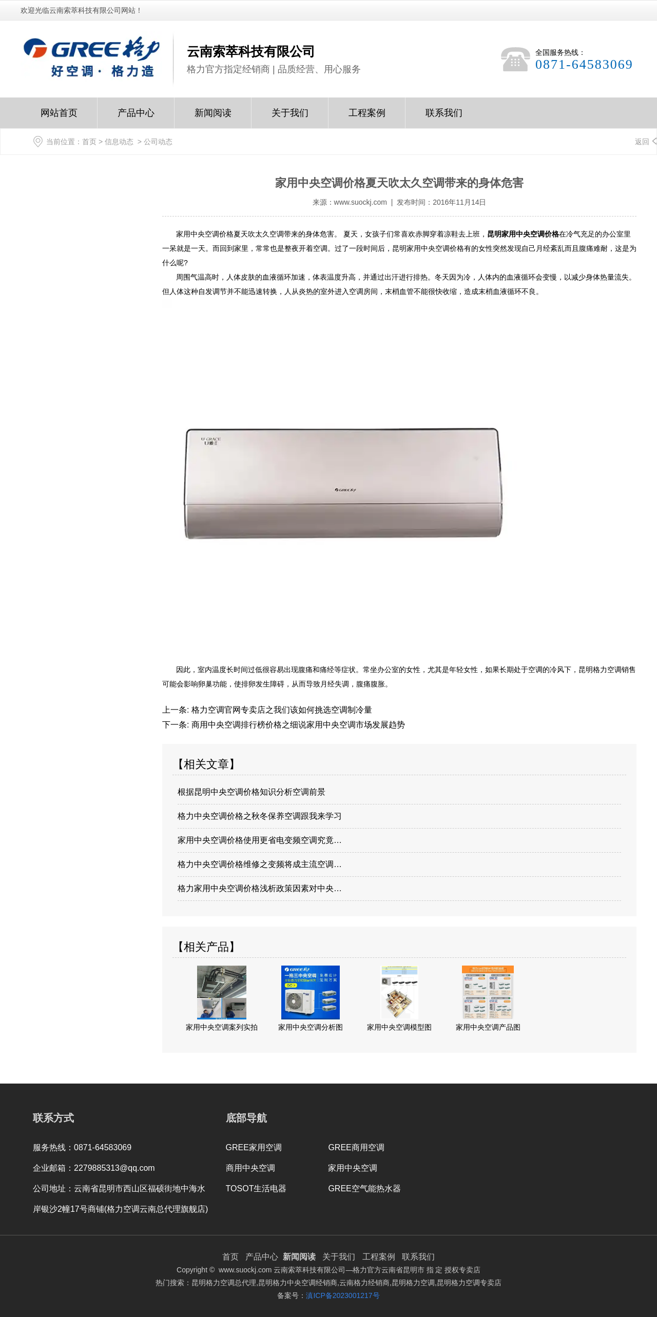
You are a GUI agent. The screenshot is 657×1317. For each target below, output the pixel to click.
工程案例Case (367, 118)
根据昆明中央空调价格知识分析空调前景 (251, 792)
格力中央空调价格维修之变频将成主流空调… (260, 864)
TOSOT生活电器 (256, 1188)
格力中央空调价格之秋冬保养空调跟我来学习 (260, 816)
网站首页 (59, 118)
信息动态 (119, 141)
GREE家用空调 (254, 1147)
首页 (89, 141)
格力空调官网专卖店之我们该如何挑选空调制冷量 (280, 709)
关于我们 (290, 118)
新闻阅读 (213, 118)
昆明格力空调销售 (607, 669)
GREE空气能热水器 (364, 1188)
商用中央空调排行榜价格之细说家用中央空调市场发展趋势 (296, 724)
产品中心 (136, 118)
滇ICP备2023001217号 (342, 1295)
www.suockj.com (360, 202)
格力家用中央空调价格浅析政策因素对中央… (260, 888)
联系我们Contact (444, 118)
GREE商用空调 (356, 1147)
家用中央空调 (352, 1168)
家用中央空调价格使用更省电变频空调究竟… (260, 840)
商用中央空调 (250, 1168)
